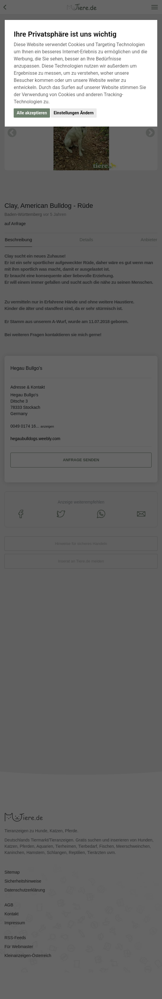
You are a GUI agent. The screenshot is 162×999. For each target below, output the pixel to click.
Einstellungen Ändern (74, 112)
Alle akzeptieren (32, 112)
